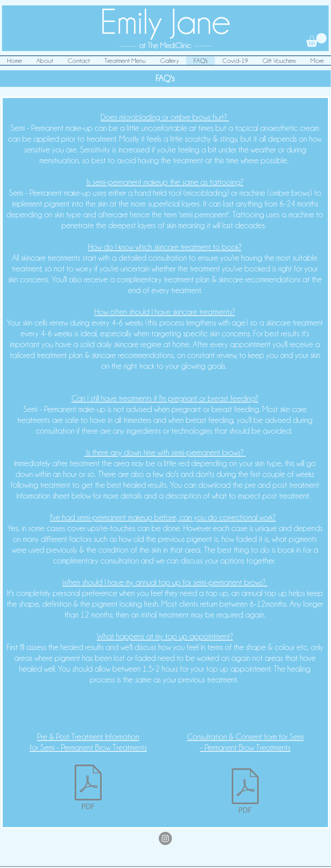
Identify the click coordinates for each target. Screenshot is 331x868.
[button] (125, 60)
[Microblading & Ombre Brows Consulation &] (245, 791)
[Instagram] (165, 838)
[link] (316, 40)
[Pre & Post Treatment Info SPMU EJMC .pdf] (88, 788)
